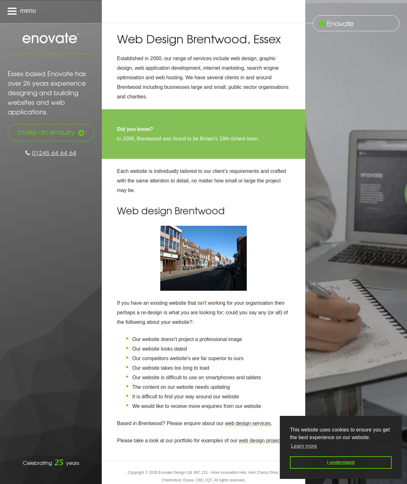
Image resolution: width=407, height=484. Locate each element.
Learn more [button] (304, 446)
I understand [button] (341, 462)
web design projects (261, 440)
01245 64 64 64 (50, 152)
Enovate (50, 38)
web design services (248, 423)
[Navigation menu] (51, 11)
